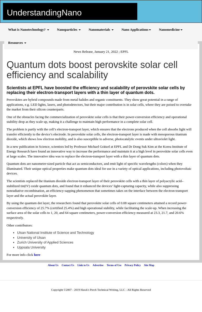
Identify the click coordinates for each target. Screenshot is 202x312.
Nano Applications (136, 29)
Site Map (149, 265)
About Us (53, 265)
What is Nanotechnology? (28, 29)
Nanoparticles (69, 29)
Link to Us (83, 265)
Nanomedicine (170, 29)
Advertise (98, 265)
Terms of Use (114, 265)
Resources (17, 43)
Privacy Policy (133, 265)
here (37, 255)
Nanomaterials (101, 29)
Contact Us (68, 265)
